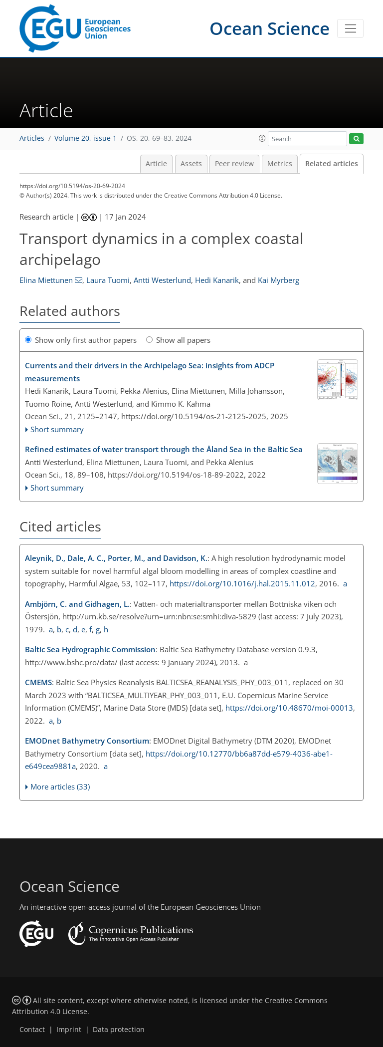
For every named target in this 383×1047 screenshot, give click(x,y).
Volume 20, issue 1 (85, 138)
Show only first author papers (81, 340)
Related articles (331, 163)
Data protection (119, 1029)
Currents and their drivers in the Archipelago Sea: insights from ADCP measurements (149, 371)
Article (156, 163)
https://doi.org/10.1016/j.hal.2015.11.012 (242, 583)
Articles (31, 138)
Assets (191, 163)
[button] (262, 138)
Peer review (234, 163)
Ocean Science (269, 28)
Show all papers (178, 340)
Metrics (279, 163)
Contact (32, 1029)
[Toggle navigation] (350, 28)
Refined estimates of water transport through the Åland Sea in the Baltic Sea (164, 449)
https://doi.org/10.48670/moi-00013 (289, 708)
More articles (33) (60, 786)
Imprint (68, 1029)
